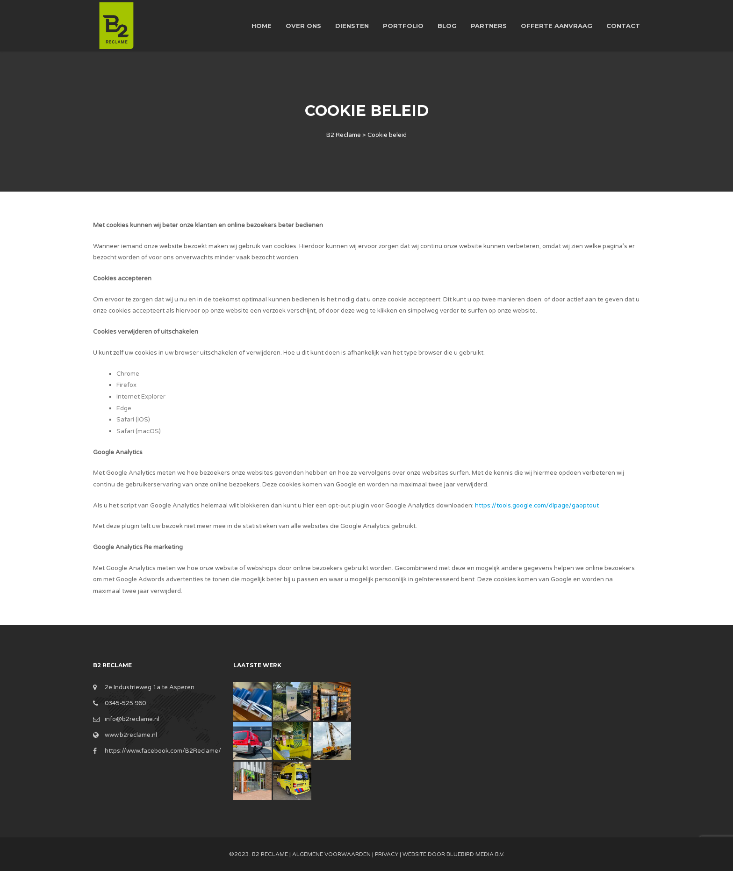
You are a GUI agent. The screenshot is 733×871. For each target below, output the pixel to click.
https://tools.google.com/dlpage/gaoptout (537, 505)
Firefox (126, 385)
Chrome (127, 374)
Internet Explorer (140, 396)
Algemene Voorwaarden (331, 854)
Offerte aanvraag (556, 25)
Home (262, 25)
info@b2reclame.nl (132, 719)
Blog (447, 25)
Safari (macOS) (138, 431)
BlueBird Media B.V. (475, 854)
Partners (489, 25)
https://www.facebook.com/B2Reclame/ (163, 751)
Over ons (303, 25)
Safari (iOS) (133, 419)
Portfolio (403, 25)
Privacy (386, 854)
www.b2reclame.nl (131, 735)
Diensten (352, 25)
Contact (623, 25)
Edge (123, 408)
